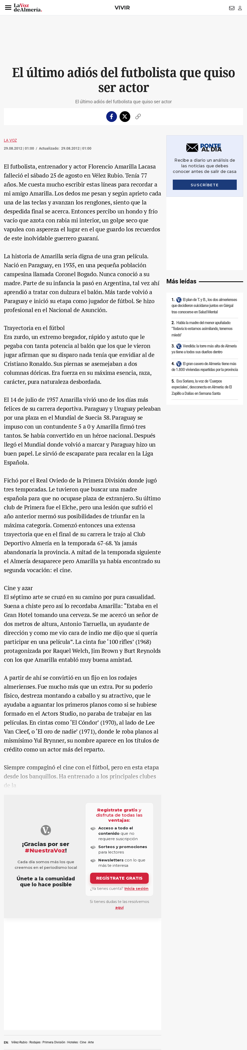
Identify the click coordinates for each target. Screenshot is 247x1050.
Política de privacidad (37, 1006)
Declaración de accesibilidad (115, 1015)
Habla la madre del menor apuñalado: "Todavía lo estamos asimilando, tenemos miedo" (201, 255)
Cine (83, 930)
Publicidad (203, 1006)
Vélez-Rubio (19, 930)
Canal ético (52, 1015)
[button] (8, 8)
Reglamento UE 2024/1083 (21, 1015)
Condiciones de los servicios (107, 1006)
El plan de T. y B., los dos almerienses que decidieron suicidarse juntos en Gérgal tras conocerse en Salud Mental (204, 232)
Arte (91, 930)
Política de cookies (69, 1006)
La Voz (10, 140)
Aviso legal (10, 1006)
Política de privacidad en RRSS (152, 1006)
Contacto (184, 1006)
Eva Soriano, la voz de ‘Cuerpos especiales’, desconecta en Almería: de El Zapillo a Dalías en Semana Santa (201, 314)
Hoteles (72, 930)
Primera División (53, 930)
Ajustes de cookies (78, 1015)
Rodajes (34, 930)
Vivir (122, 7)
